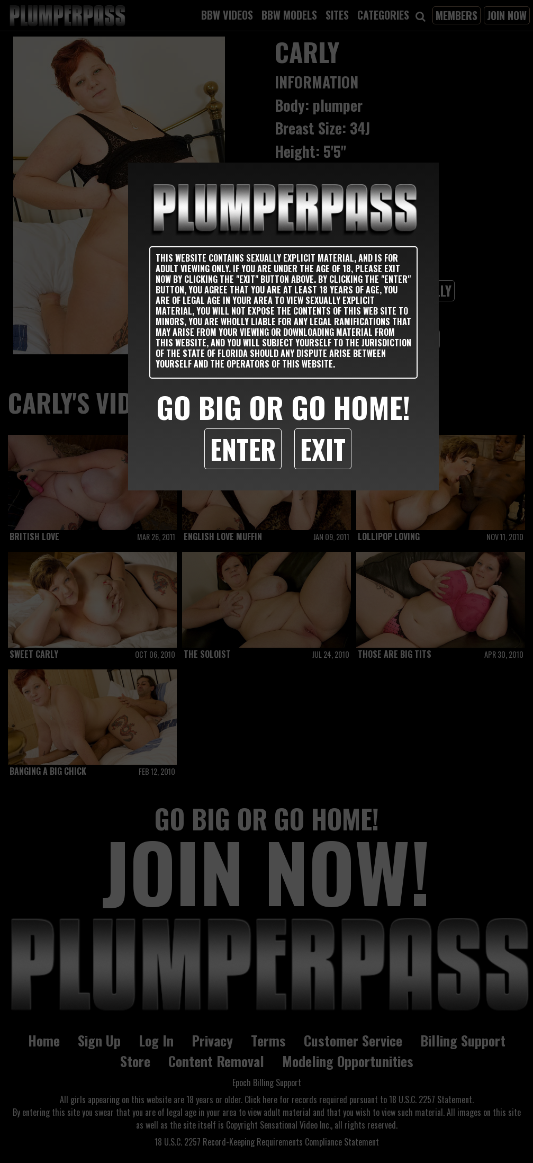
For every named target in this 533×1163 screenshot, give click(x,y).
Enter (243, 448)
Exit (323, 448)
